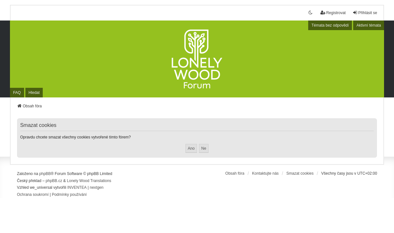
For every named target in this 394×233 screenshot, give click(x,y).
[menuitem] (33, 194)
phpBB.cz (54, 181)
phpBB (45, 173)
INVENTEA (76, 187)
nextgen (96, 187)
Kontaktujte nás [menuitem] (265, 173)
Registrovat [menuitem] (333, 12)
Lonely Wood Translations (89, 181)
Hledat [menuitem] (34, 92)
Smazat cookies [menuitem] (300, 173)
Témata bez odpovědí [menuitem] (330, 25)
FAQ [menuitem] (17, 92)
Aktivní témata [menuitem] (368, 25)
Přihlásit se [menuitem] (365, 12)
